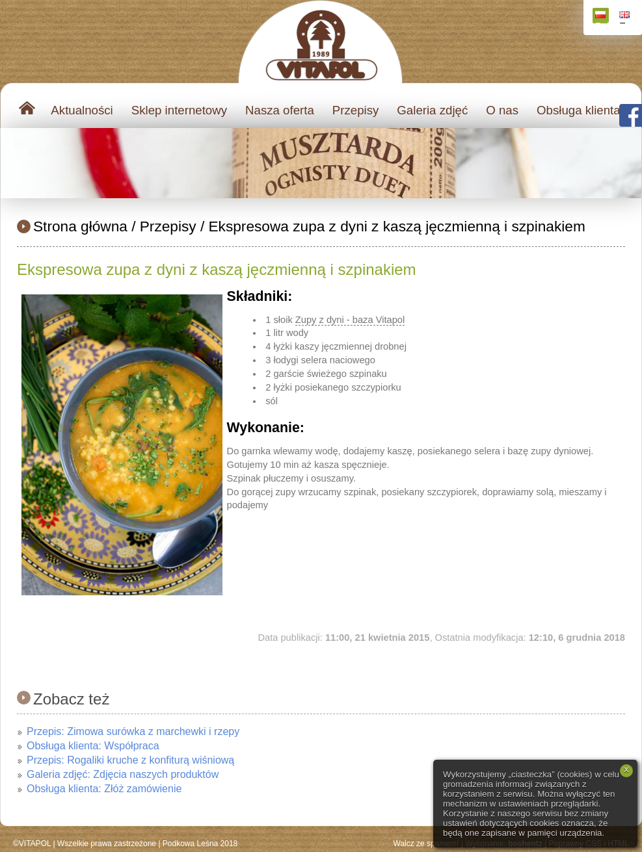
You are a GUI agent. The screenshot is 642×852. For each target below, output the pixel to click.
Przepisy (355, 110)
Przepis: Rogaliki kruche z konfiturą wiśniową (130, 760)
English (626, 17)
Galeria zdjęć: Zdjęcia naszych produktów (123, 774)
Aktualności (82, 110)
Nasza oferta (279, 110)
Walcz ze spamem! (426, 843)
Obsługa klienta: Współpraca (93, 745)
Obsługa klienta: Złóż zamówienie (104, 788)
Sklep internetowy (179, 110)
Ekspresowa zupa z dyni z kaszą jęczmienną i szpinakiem (397, 226)
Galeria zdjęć (432, 110)
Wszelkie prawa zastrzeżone (106, 843)
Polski (602, 17)
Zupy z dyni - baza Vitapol (350, 320)
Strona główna (80, 226)
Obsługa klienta (579, 110)
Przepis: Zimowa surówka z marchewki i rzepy (133, 731)
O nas (502, 110)
